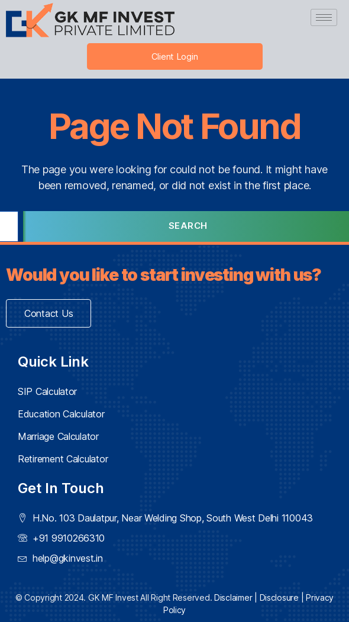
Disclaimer (233, 597)
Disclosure (279, 597)
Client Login (174, 56)
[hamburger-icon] (324, 17)
